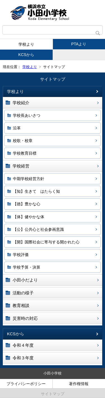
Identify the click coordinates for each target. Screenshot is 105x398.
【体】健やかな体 (28, 217)
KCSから (26, 54)
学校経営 (21, 166)
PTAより (78, 44)
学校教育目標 (24, 153)
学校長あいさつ (26, 115)
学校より (26, 44)
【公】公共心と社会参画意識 (38, 229)
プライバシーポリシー (26, 383)
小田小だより (25, 280)
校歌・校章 (22, 140)
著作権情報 (78, 383)
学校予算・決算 (26, 267)
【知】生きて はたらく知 (36, 191)
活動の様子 (23, 292)
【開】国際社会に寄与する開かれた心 (46, 242)
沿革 (17, 128)
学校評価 (21, 254)
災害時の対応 (25, 318)
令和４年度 (23, 345)
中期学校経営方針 (28, 178)
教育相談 (21, 305)
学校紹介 (21, 102)
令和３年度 (23, 357)
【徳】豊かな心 (26, 204)
